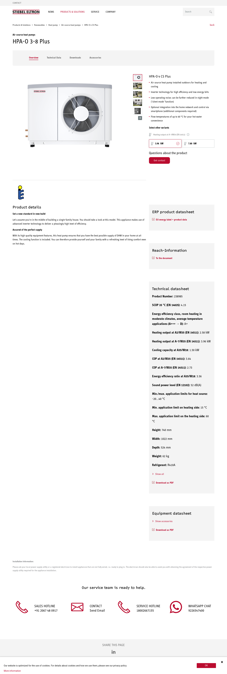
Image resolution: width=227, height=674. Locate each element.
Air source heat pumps (24, 34)
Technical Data (54, 57)
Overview (33, 57)
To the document (164, 258)
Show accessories (163, 521)
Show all (159, 474)
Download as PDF (165, 482)
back (212, 25)
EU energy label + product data (171, 219)
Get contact (159, 160)
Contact (17, 3)
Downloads (75, 57)
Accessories (95, 57)
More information (12, 671)
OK (206, 665)
